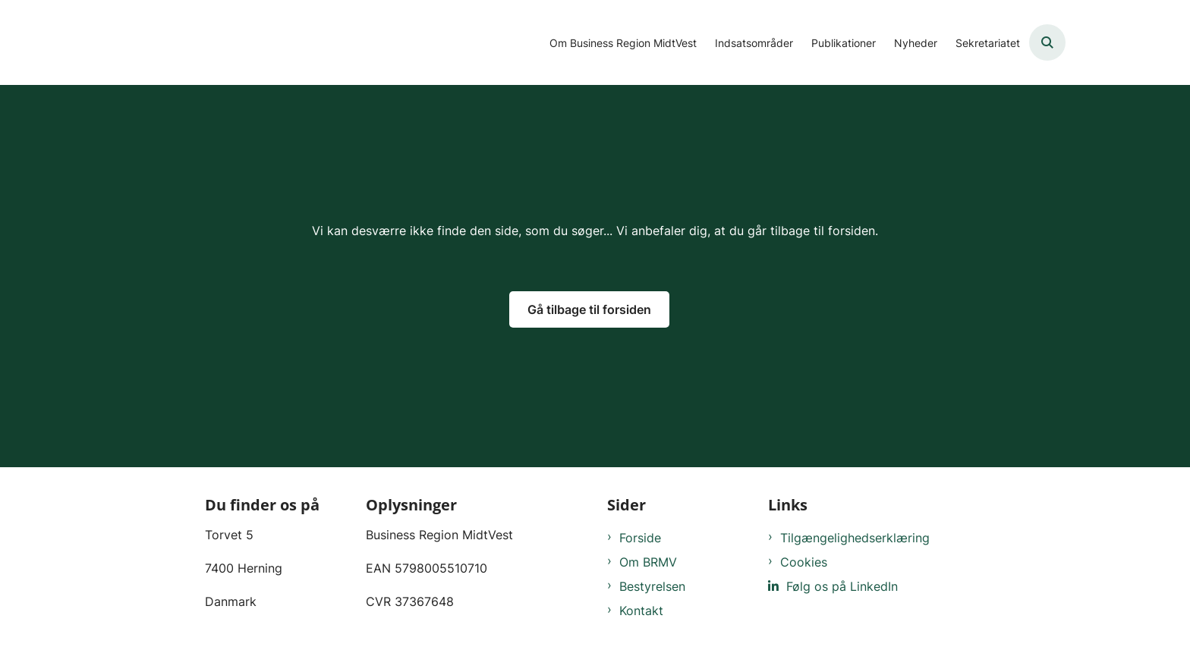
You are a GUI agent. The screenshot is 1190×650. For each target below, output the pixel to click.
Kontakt (641, 610)
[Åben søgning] (1047, 42)
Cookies (803, 562)
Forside (640, 537)
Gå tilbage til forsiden (589, 309)
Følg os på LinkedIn (842, 586)
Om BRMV (648, 562)
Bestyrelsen (652, 586)
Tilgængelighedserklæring (855, 537)
